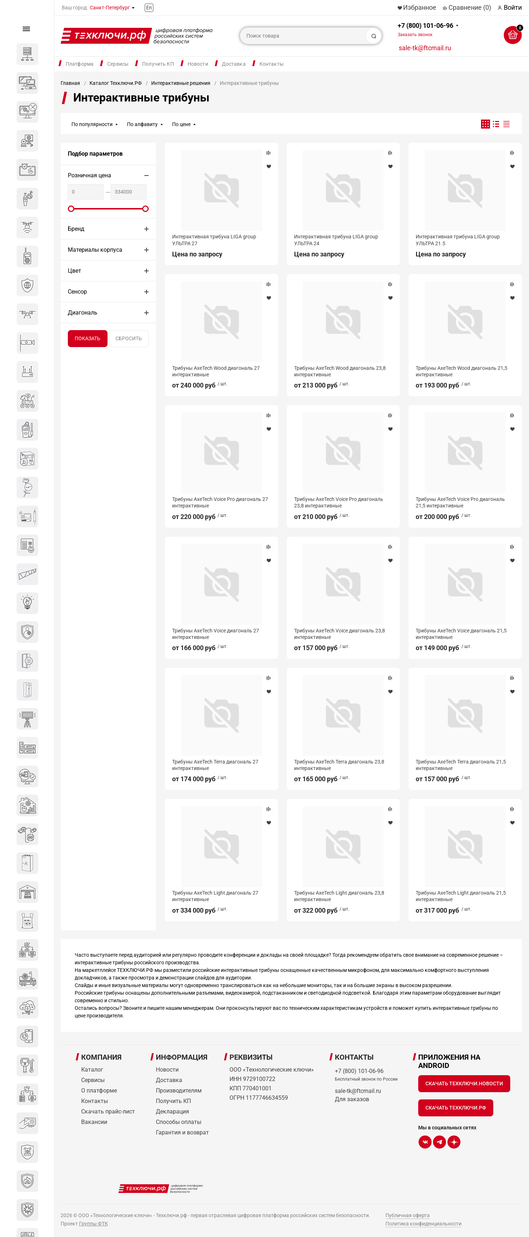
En (149, 7)
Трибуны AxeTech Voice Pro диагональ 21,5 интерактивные (460, 502)
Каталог (92, 1069)
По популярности (92, 124)
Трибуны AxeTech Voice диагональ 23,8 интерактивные (339, 634)
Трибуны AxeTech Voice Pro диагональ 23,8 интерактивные (338, 502)
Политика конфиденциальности (423, 1224)
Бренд (76, 228)
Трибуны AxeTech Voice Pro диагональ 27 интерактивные (220, 502)
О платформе (99, 1090)
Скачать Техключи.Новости (464, 1083)
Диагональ (82, 312)
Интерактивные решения (180, 83)
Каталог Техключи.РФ (115, 83)
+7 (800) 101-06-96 (425, 29)
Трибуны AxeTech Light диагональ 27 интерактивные (215, 896)
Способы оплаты (178, 1122)
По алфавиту (142, 124)
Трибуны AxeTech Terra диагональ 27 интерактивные (215, 765)
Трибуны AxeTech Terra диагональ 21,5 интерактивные (461, 765)
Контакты (271, 64)
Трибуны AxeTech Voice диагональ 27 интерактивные (215, 634)
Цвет (74, 270)
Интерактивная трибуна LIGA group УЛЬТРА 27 (214, 240)
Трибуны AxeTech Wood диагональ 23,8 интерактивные (340, 371)
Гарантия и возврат (182, 1132)
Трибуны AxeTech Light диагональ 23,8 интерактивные (339, 896)
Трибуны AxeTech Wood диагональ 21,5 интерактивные (461, 371)
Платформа (79, 64)
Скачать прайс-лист (108, 1111)
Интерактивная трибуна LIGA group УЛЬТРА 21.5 (458, 240)
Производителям (179, 1090)
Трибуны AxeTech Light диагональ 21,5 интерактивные (461, 896)
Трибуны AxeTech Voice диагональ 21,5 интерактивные (461, 634)
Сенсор (77, 291)
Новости (198, 64)
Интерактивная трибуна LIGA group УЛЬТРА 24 (336, 240)
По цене (181, 124)
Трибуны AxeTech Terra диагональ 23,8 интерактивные (339, 765)
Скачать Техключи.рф (455, 1108)
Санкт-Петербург (110, 7)
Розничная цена (89, 175)
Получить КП (158, 64)
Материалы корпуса (95, 249)
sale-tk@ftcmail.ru (425, 48)
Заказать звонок (415, 34)
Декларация (172, 1111)
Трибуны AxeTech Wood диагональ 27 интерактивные (216, 371)
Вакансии (94, 1122)
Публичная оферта (407, 1215)
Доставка (234, 64)
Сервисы (117, 64)
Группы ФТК (93, 1224)
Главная (70, 83)
